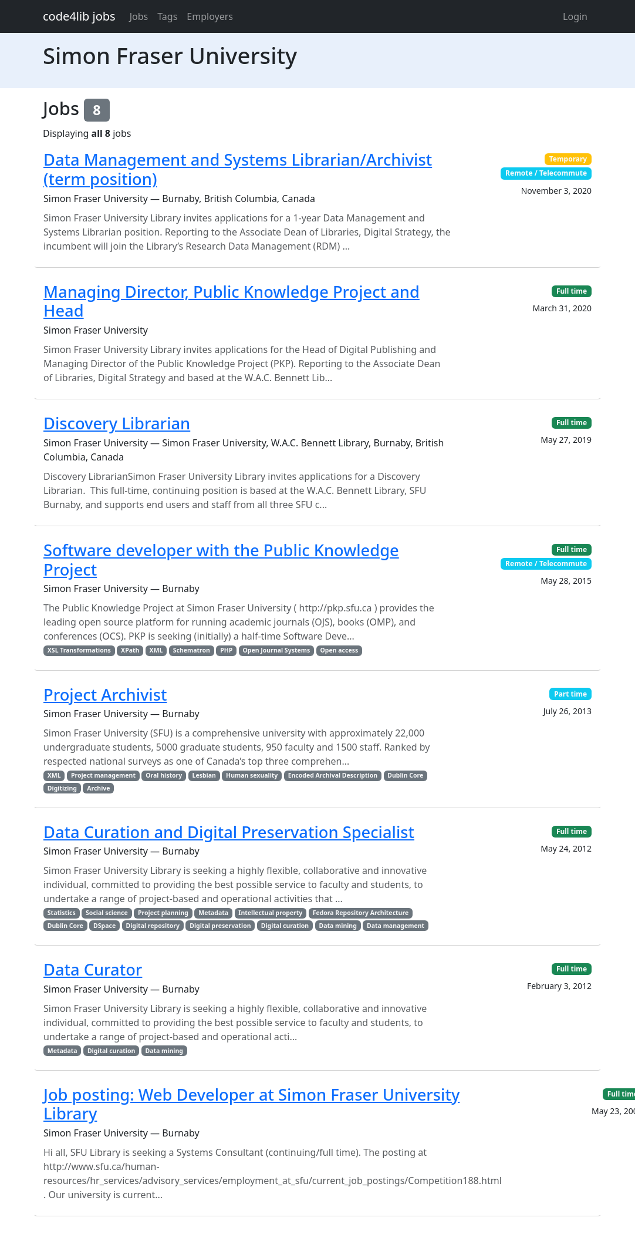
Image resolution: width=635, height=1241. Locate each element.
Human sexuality (252, 775)
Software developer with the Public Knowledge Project (221, 559)
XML (156, 650)
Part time (570, 694)
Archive (98, 788)
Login (575, 16)
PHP (226, 650)
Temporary (568, 159)
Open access (339, 650)
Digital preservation (220, 925)
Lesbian (204, 775)
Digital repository (152, 925)
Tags (167, 16)
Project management (103, 775)
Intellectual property (270, 913)
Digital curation (285, 925)
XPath (130, 650)
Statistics (62, 913)
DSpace (104, 925)
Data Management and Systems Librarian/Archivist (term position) (237, 169)
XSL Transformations (79, 650)
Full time (571, 291)
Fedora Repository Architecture (361, 913)
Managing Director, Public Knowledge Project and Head (231, 301)
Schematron (191, 650)
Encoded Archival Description (332, 775)
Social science (107, 913)
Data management (395, 925)
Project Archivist (105, 694)
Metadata (213, 913)
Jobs (139, 16)
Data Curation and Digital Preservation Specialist (228, 832)
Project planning (163, 913)
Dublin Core (405, 775)
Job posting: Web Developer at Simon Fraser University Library (251, 1104)
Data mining (337, 925)
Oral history (164, 775)
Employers (210, 16)
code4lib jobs (79, 16)
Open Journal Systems (276, 650)
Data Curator (92, 969)
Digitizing (62, 788)
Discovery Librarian (116, 423)
